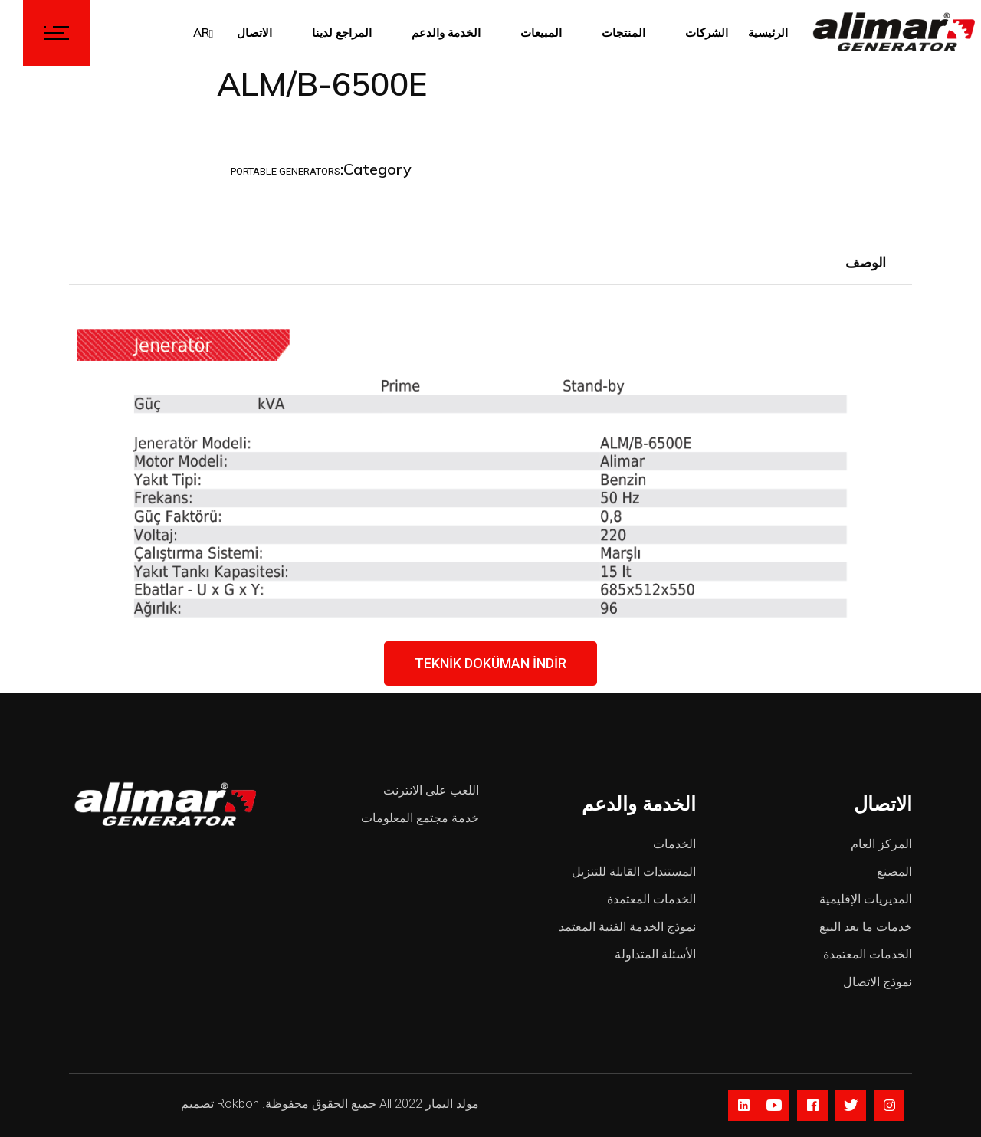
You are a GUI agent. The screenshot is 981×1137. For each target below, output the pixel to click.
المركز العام (881, 844)
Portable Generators (285, 171)
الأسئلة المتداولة (655, 954)
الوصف (865, 262)
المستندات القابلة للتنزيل (634, 871)
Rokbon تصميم (220, 1103)
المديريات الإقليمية (865, 899)
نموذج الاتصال (877, 982)
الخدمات (674, 844)
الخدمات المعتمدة (651, 899)
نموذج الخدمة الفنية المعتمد (627, 926)
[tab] (865, 263)
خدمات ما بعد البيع (865, 926)
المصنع (894, 871)
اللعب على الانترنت (431, 790)
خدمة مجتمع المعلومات (420, 818)
